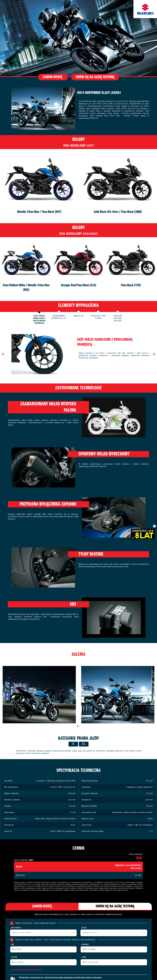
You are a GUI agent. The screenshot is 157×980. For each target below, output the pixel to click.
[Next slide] (154, 354)
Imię (12, 944)
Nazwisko (85, 944)
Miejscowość (16, 928)
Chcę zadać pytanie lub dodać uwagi (26, 970)
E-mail (84, 957)
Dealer (84, 928)
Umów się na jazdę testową (95, 77)
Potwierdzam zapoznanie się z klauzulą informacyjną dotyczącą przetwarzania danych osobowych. (60, 977)
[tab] (77, 726)
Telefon (14, 957)
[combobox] (43, 933)
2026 (139, 858)
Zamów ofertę (53, 77)
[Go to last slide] (3, 354)
